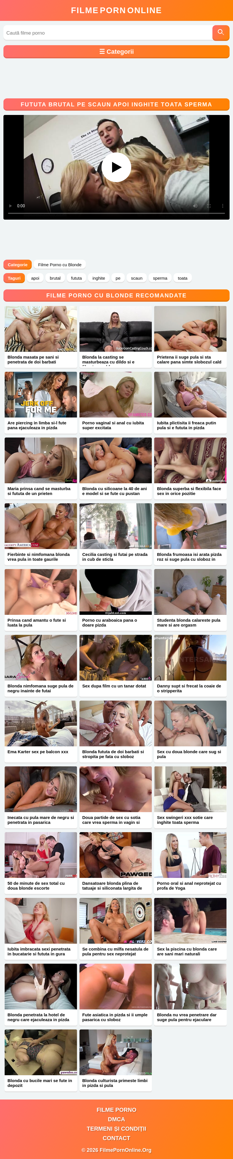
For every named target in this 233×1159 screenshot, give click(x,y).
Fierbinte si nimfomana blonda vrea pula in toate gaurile (38, 557)
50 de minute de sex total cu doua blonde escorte (36, 885)
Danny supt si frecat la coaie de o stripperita (189, 688)
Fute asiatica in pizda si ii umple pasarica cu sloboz (115, 1017)
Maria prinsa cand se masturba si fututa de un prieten (38, 491)
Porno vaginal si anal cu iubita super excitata (113, 425)
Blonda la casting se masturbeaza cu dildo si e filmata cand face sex (108, 362)
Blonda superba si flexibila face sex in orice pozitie (189, 491)
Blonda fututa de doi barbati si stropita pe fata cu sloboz (113, 754)
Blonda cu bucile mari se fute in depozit (39, 1083)
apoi (35, 278)
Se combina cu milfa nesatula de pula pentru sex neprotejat (115, 951)
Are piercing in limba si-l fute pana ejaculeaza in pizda (36, 425)
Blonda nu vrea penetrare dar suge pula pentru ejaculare (186, 1017)
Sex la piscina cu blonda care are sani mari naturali (187, 951)
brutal (55, 278)
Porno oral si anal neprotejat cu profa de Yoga (189, 885)
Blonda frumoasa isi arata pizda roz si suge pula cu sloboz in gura (189, 559)
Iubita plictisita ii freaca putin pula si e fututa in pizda (186, 425)
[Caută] (221, 33)
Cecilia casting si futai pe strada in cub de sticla (115, 557)
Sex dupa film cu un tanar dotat (114, 685)
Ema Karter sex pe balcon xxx (37, 751)
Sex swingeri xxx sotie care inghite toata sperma (185, 820)
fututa (76, 278)
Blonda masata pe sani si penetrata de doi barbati (33, 359)
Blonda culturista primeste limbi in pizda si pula (115, 1083)
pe (118, 278)
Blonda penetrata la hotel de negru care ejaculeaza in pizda (38, 1017)
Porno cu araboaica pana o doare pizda (109, 622)
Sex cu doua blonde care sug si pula (189, 754)
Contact (116, 1138)
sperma (160, 278)
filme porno (116, 1110)
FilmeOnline (116, 10)
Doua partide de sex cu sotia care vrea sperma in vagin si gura (111, 822)
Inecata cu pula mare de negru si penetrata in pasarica (40, 820)
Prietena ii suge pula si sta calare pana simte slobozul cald (189, 359)
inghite (98, 278)
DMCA (116, 1119)
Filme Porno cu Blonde (59, 264)
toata (182, 278)
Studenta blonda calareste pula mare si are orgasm (188, 622)
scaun (136, 278)
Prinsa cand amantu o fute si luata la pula (36, 622)
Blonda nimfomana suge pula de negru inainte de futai (40, 688)
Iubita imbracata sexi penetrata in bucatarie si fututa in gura (38, 951)
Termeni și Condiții (116, 1129)
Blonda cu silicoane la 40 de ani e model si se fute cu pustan (114, 491)
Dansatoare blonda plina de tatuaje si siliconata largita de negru (112, 888)
